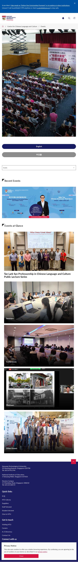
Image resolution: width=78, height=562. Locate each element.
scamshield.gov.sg (43, 8)
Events (43, 26)
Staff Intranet (7, 507)
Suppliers (5, 503)
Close (21, 556)
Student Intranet (8, 510)
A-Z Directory (7, 532)
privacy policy (42, 552)
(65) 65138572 (10, 485)
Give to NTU (6, 514)
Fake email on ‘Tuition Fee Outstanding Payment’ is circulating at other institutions (40, 5)
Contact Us (6, 535)
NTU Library (6, 500)
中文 (3, 496)
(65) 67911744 (10, 470)
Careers (5, 528)
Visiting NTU (6, 524)
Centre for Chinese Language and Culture (22, 26)
